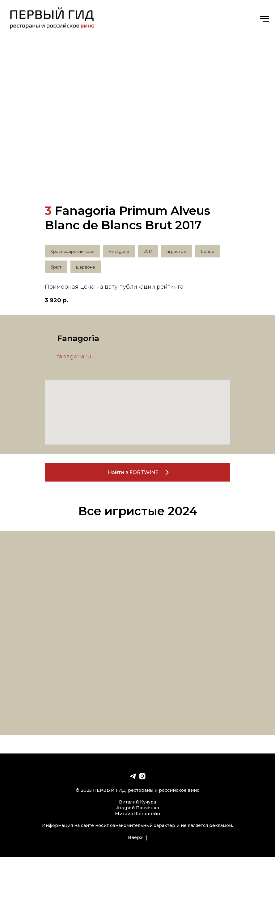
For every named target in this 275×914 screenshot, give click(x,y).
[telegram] (133, 777)
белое (209, 251)
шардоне (86, 267)
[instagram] (142, 777)
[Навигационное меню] (264, 19)
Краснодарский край (73, 251)
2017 (149, 251)
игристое (178, 251)
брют (56, 267)
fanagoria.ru (74, 357)
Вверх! (137, 838)
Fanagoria (119, 251)
